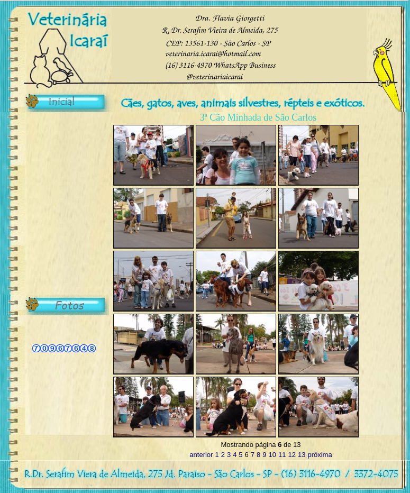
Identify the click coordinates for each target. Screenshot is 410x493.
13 (301, 455)
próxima (319, 455)
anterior (201, 455)
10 (272, 455)
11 (282, 455)
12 (291, 455)
